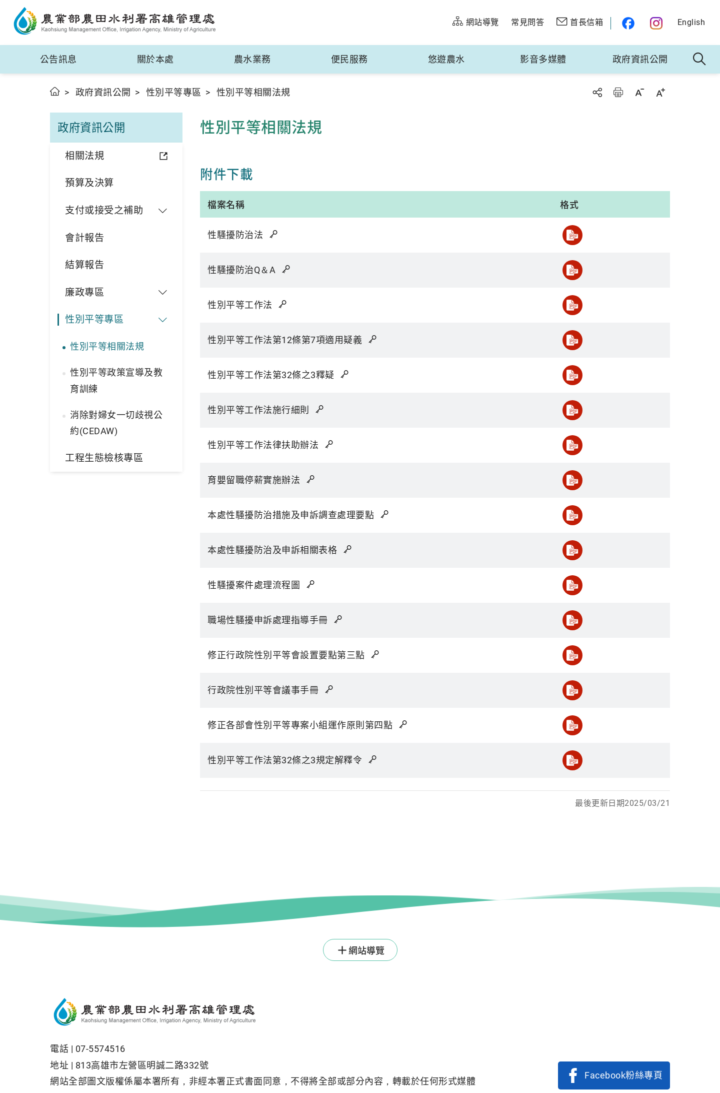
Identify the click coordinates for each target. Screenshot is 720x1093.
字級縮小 (639, 92)
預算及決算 (89, 183)
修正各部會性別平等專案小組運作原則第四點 (308, 725)
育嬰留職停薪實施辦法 (262, 480)
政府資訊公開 (640, 59)
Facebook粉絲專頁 (623, 1075)
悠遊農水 (446, 59)
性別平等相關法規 (107, 346)
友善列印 (618, 92)
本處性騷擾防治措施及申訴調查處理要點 (299, 515)
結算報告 (84, 265)
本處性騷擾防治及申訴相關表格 (280, 550)
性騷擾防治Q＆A (250, 270)
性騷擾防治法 (243, 235)
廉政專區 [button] (84, 292)
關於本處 (155, 59)
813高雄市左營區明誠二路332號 (142, 1065)
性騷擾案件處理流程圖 (262, 585)
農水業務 (252, 59)
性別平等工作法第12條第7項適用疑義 (293, 340)
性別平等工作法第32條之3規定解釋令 (293, 760)
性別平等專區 (174, 92)
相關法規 (84, 156)
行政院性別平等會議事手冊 (271, 690)
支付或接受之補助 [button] (104, 210)
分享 (597, 92)
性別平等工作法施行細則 (267, 410)
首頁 (55, 91)
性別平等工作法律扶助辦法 (271, 445)
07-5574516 (101, 1048)
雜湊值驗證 (275, 234)
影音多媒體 (543, 59)
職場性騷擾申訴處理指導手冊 (276, 620)
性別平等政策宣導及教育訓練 (116, 380)
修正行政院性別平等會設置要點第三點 (294, 655)
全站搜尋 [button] (699, 59)
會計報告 (84, 238)
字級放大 (660, 92)
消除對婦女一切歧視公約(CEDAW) (116, 423)
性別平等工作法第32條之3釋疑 (279, 375)
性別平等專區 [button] (94, 319)
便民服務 (349, 59)
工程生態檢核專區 (104, 458)
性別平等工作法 (248, 305)
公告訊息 (58, 59)
